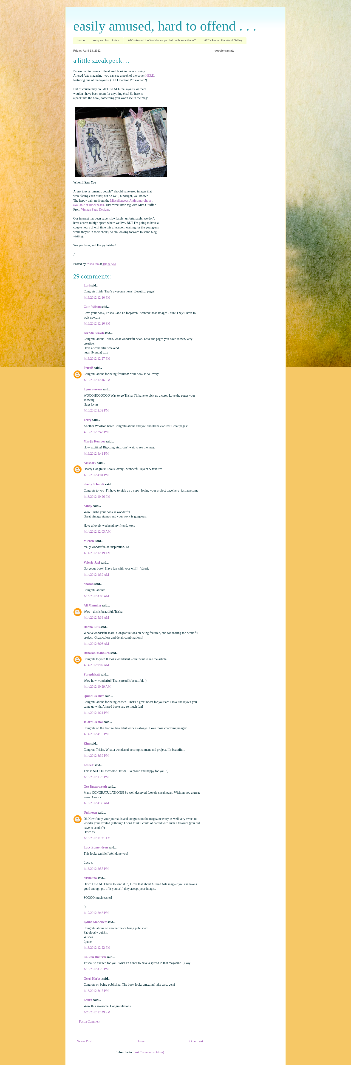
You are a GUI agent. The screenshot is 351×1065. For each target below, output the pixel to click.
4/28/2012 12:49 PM (97, 1012)
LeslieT (89, 765)
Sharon (88, 584)
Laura (88, 1000)
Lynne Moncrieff (95, 922)
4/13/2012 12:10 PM (97, 297)
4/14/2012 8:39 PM (96, 755)
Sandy (88, 506)
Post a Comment (89, 1021)
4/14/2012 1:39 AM (96, 574)
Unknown (90, 812)
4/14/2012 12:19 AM (97, 553)
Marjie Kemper (94, 441)
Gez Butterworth (95, 786)
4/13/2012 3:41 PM (96, 453)
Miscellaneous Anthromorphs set (131, 200)
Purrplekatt (92, 674)
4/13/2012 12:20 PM (97, 323)
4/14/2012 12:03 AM (97, 531)
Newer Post (84, 1041)
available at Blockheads (88, 205)
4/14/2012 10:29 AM (97, 686)
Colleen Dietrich (95, 957)
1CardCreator (93, 722)
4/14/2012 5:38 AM (96, 617)
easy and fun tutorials (106, 40)
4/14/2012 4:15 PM (96, 734)
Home (81, 40)
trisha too (90, 878)
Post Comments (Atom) (148, 1052)
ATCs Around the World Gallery (223, 40)
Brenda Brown (94, 333)
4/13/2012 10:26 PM (97, 496)
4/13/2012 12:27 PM (97, 358)
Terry (87, 420)
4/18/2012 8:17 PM (96, 991)
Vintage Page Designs (95, 209)
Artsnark (90, 463)
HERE (149, 75)
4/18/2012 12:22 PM (97, 947)
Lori (87, 285)
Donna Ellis (92, 627)
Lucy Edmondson (96, 847)
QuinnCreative (94, 696)
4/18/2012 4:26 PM (96, 969)
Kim (87, 743)
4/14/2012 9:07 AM (96, 665)
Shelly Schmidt (94, 484)
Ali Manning (92, 605)
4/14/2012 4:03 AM (96, 596)
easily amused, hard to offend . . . (164, 25)
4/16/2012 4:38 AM (96, 803)
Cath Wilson (92, 307)
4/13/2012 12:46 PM (97, 380)
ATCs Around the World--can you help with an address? (162, 40)
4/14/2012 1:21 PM (96, 713)
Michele (89, 541)
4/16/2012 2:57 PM (96, 868)
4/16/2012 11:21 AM (97, 838)
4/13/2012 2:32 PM (96, 410)
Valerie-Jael (92, 562)
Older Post (196, 1041)
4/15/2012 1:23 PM (96, 777)
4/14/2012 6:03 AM (96, 643)
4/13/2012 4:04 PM (96, 475)
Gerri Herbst (93, 978)
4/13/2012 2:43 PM (96, 432)
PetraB (88, 368)
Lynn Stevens (93, 389)
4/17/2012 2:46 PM (96, 913)
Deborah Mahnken (97, 653)
